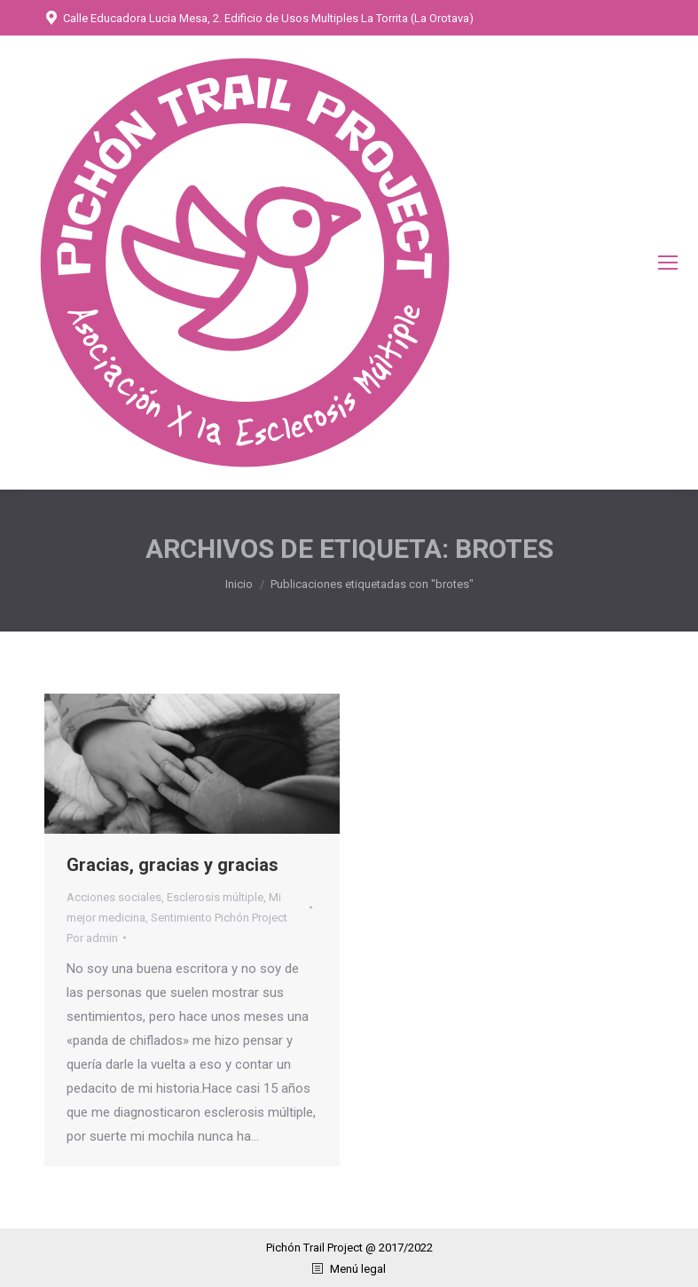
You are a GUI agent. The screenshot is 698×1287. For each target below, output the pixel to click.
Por (92, 938)
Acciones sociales (114, 897)
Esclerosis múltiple (215, 897)
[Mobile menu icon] (667, 262)
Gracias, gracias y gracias (172, 864)
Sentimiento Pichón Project (219, 917)
